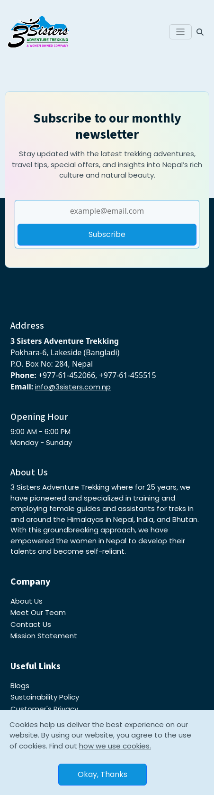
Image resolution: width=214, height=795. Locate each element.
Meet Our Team (38, 612)
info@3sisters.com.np (73, 387)
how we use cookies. (115, 746)
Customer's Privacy (44, 709)
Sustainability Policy (44, 697)
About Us (26, 601)
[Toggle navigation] (180, 32)
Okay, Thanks (102, 774)
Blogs (19, 686)
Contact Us (30, 624)
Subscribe (107, 234)
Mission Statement (43, 636)
